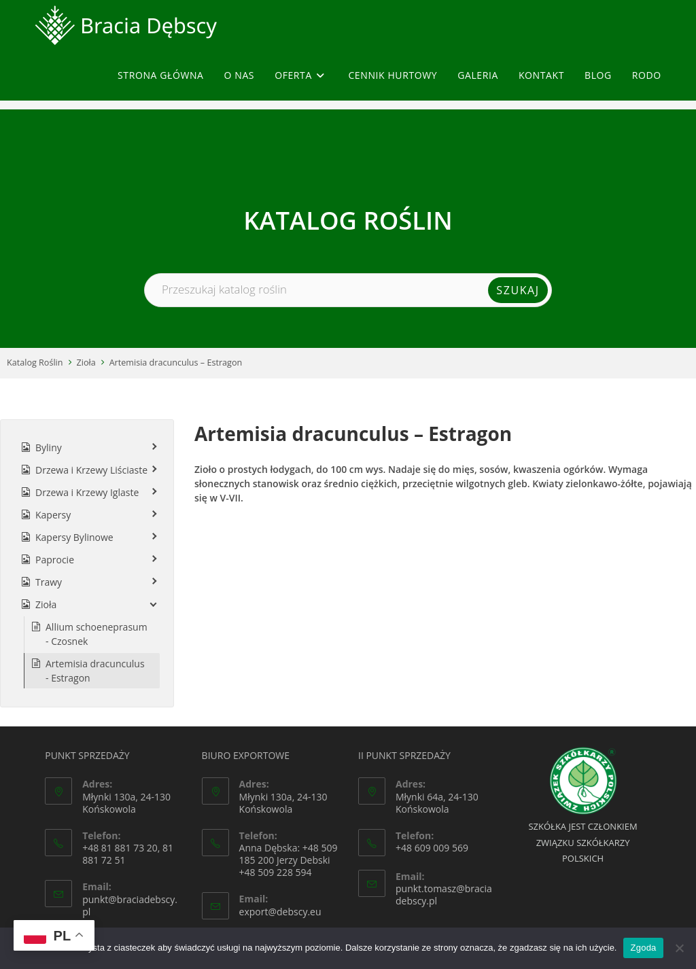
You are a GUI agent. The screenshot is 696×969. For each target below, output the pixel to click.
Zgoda (643, 947)
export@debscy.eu (280, 911)
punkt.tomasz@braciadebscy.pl (444, 894)
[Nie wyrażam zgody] (679, 948)
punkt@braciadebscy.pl (129, 905)
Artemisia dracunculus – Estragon (176, 362)
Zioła (86, 362)
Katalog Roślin (35, 362)
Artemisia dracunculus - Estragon (95, 670)
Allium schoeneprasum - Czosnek (96, 634)
